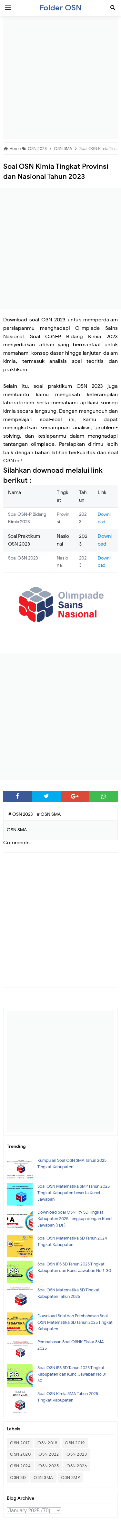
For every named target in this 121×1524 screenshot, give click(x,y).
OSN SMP (70, 1477)
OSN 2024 (20, 1466)
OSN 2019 (75, 1443)
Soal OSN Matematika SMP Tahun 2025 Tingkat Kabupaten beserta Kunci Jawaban (73, 1192)
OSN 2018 (47, 1443)
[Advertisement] (60, 78)
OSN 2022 (48, 1454)
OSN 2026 (76, 1466)
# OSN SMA (49, 814)
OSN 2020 (20, 1454)
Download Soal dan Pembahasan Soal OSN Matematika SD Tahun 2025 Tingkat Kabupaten (75, 1322)
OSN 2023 (76, 1454)
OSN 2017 (20, 1443)
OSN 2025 (48, 1466)
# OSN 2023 (21, 814)
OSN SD (18, 1477)
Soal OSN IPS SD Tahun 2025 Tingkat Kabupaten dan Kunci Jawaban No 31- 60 (72, 1374)
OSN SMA (43, 1477)
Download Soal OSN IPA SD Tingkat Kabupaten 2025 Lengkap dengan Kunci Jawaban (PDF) (74, 1218)
